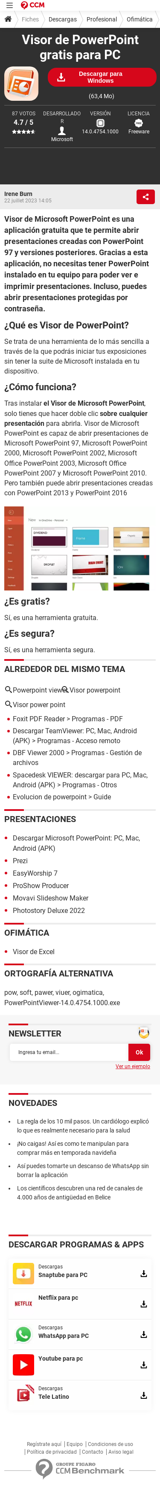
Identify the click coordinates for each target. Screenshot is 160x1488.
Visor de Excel (34, 952)
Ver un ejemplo (133, 1066)
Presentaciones (40, 819)
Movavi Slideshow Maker (50, 898)
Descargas (63, 19)
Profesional (102, 19)
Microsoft (62, 139)
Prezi (20, 861)
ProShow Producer (41, 886)
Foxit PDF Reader (39, 719)
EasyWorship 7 (35, 873)
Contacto (92, 1452)
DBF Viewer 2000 (38, 753)
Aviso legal (121, 1452)
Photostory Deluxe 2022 (49, 911)
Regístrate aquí (44, 1444)
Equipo (75, 1444)
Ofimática (140, 19)
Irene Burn (18, 193)
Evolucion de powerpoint (50, 797)
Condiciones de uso (110, 1444)
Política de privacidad (52, 1452)
